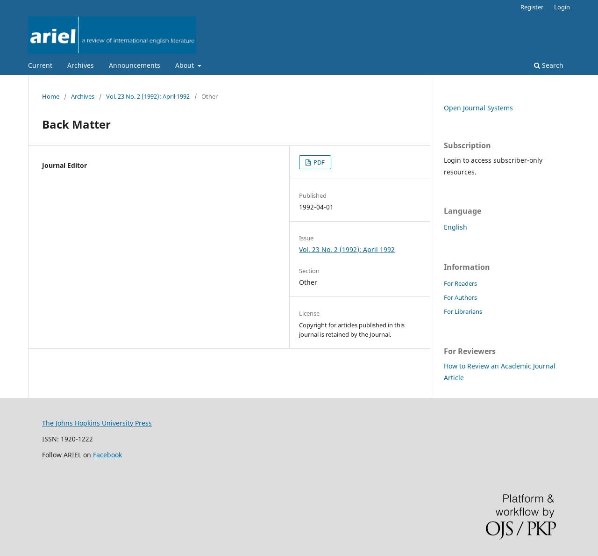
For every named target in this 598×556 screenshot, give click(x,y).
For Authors (460, 297)
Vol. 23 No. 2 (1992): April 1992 (148, 96)
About (185, 65)
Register (531, 7)
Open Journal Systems (478, 107)
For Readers (460, 283)
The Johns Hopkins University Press (97, 423)
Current (40, 65)
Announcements (134, 65)
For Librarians (463, 311)
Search (548, 65)
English (455, 227)
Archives (80, 65)
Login (562, 7)
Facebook (107, 454)
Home (50, 96)
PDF (318, 162)
